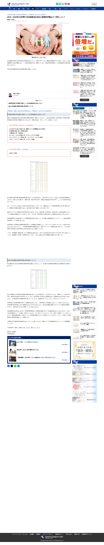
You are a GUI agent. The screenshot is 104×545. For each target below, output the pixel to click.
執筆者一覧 (76, 534)
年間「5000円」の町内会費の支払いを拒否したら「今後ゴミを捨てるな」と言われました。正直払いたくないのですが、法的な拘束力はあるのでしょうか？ (87, 142)
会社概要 (32, 534)
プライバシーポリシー (48, 534)
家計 (60, 8)
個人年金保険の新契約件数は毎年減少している (20, 106)
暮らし (50, 8)
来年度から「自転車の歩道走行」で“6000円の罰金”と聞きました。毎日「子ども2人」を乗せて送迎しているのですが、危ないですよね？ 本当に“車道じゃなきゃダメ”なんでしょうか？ (88, 133)
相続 (19, 8)
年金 (28, 8)
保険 (33, 8)
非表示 (39, 100)
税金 (23, 8)
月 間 (90, 108)
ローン (37, 8)
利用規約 (38, 534)
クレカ (71, 8)
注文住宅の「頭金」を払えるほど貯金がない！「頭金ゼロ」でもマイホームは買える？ (27, 14)
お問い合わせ (69, 534)
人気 (10, 8)
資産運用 (44, 8)
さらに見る (84, 99)
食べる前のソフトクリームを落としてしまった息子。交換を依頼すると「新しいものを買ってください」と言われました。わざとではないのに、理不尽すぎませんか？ (87, 150)
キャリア (66, 8)
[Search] (81, 3)
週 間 (78, 108)
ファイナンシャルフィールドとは (19, 534)
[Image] (18, 4)
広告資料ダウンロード (87, 534)
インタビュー (86, 8)
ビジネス (78, 8)
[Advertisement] (39, 81)
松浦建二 (13, 19)
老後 (55, 8)
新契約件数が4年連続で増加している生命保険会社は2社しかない (25, 103)
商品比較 (93, 8)
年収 (14, 8)
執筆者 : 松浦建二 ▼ (17, 93)
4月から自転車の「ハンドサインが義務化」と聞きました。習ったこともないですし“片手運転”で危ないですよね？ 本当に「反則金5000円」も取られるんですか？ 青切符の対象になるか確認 (88, 114)
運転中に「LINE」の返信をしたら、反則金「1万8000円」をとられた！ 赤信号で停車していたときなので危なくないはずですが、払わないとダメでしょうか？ (87, 123)
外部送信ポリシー (59, 534)
